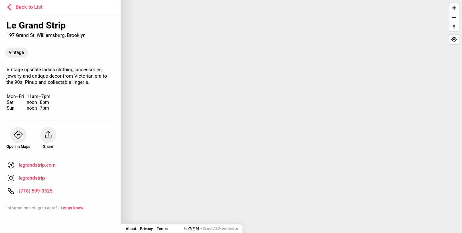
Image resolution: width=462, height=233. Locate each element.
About (131, 229)
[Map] (231, 116)
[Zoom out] (454, 17)
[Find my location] (454, 39)
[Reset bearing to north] (454, 26)
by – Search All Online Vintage (211, 228)
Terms (162, 229)
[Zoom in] (454, 8)
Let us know (72, 207)
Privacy (146, 229)
